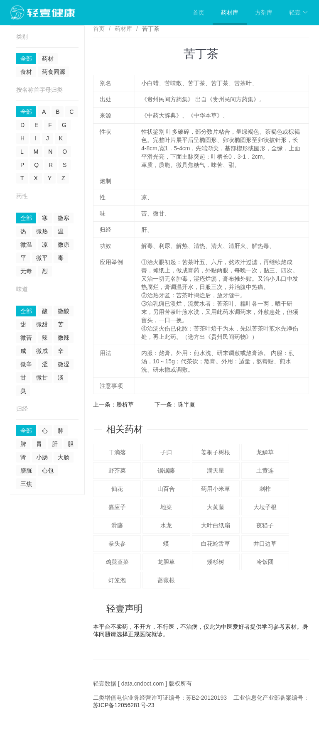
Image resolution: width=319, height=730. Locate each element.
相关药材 (124, 429)
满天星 (215, 470)
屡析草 (125, 404)
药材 (48, 58)
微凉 (63, 244)
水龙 (166, 525)
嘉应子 (117, 507)
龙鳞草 (265, 452)
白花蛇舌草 (215, 543)
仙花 (117, 488)
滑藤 (117, 525)
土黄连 (265, 470)
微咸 (42, 351)
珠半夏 (186, 404)
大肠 (63, 457)
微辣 (63, 337)
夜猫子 (265, 525)
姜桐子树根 (215, 452)
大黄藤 (215, 507)
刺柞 (265, 488)
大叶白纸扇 (215, 525)
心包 (48, 470)
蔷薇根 (166, 580)
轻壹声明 (124, 608)
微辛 (26, 364)
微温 (26, 244)
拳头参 (117, 543)
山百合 (166, 488)
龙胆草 (166, 562)
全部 (26, 58)
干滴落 (117, 452)
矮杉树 (215, 562)
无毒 (26, 271)
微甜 (42, 324)
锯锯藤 (166, 470)
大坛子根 (265, 507)
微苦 (26, 337)
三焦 (26, 483)
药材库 (229, 12)
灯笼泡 (117, 580)
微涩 (63, 364)
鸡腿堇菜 (117, 562)
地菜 (166, 507)
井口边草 (265, 543)
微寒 (63, 218)
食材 (26, 72)
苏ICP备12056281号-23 (124, 705)
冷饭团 (265, 562)
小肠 (42, 457)
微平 (42, 258)
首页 (198, 12)
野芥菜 (117, 470)
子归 (166, 452)
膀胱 (26, 470)
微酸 (63, 311)
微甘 (42, 377)
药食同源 (53, 72)
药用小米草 (215, 488)
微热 (42, 231)
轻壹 (298, 12)
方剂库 (263, 12)
